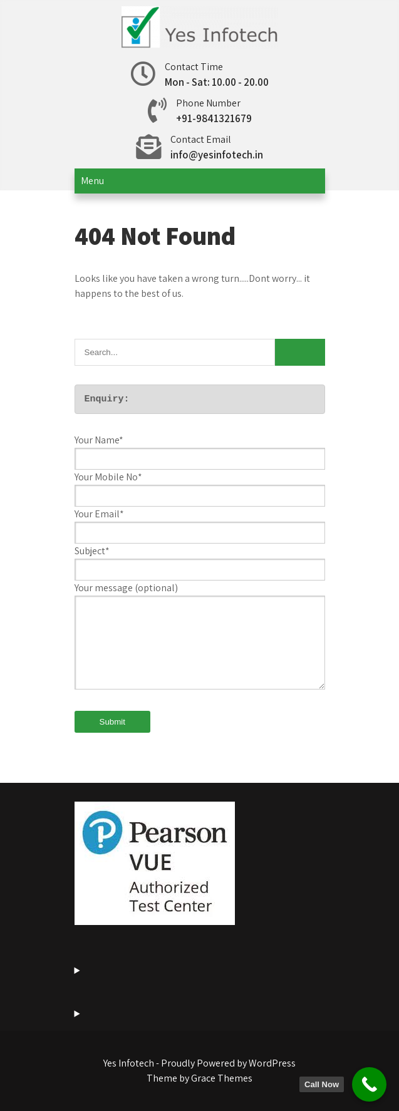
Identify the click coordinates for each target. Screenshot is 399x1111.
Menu (92, 180)
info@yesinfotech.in (216, 155)
